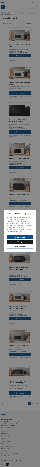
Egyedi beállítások (20, 246)
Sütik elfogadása (20, 237)
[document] (20, 231)
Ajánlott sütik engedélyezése (20, 242)
